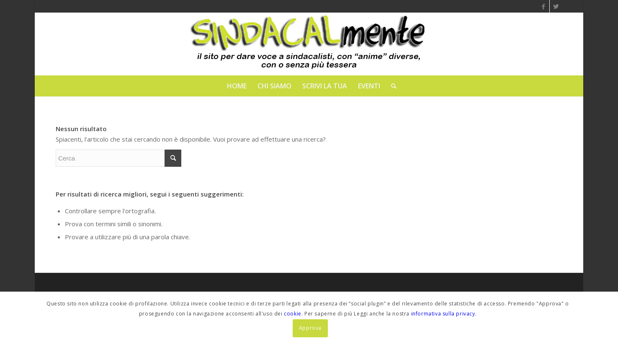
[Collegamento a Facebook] (543, 6)
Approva (310, 327)
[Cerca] (391, 85)
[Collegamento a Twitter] (556, 6)
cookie (292, 313)
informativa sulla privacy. (444, 313)
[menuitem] (236, 85)
